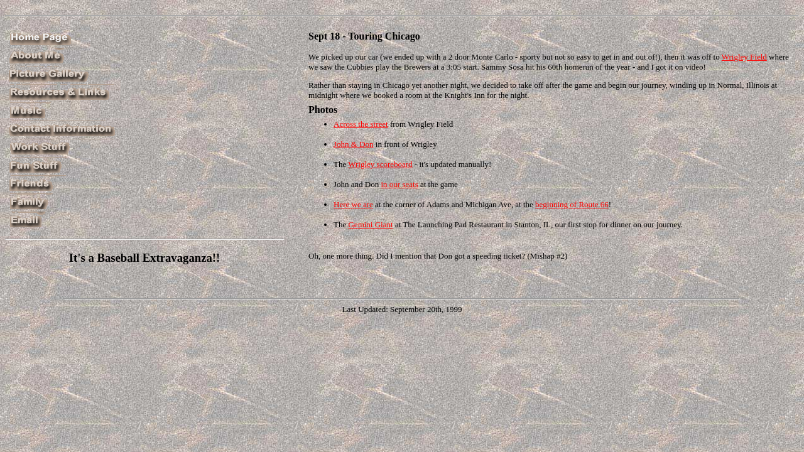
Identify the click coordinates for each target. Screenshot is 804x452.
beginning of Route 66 (572, 204)
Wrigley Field (744, 57)
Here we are (353, 204)
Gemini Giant (370, 224)
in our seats (399, 184)
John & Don (354, 144)
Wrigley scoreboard (380, 164)
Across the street (361, 124)
